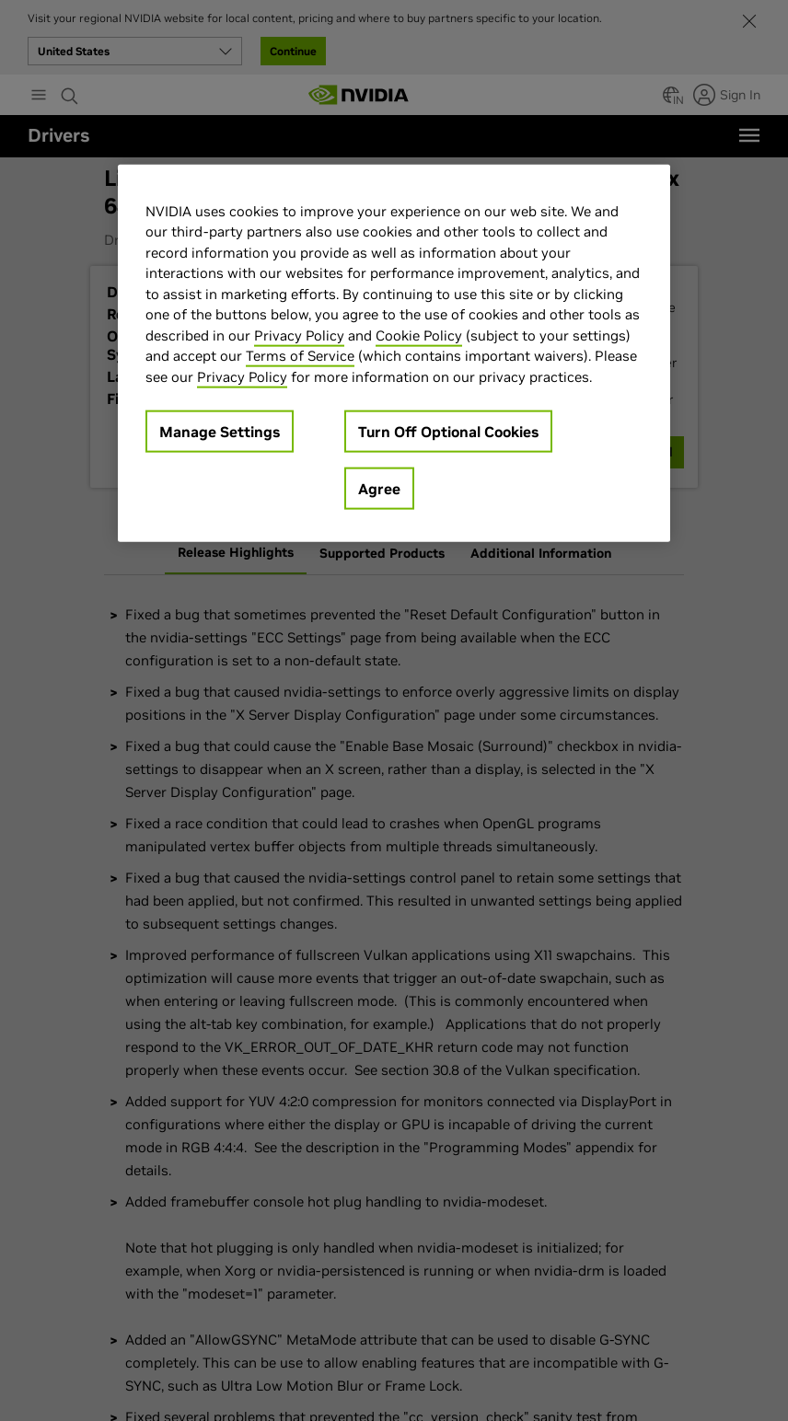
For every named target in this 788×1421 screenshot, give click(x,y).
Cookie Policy (419, 334)
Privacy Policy (299, 334)
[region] (394, 353)
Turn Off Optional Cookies (448, 431)
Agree (379, 488)
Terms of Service (300, 355)
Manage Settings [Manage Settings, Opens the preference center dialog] (219, 431)
